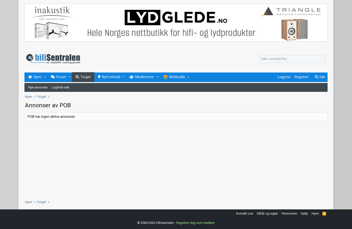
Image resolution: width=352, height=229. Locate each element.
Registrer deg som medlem (195, 223)
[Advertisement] (171, 160)
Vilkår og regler (267, 213)
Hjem (315, 213)
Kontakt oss (244, 213)
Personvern (289, 213)
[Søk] (292, 59)
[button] (45, 77)
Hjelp (304, 213)
